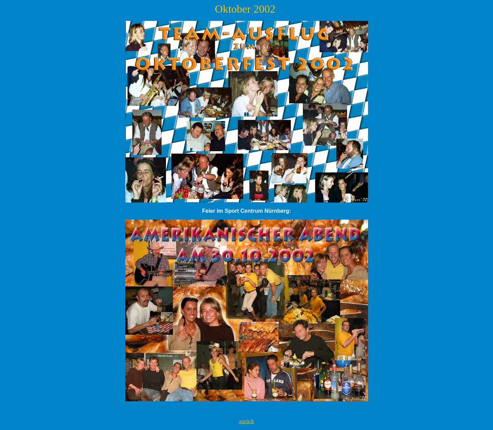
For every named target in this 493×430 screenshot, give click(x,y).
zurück (246, 421)
